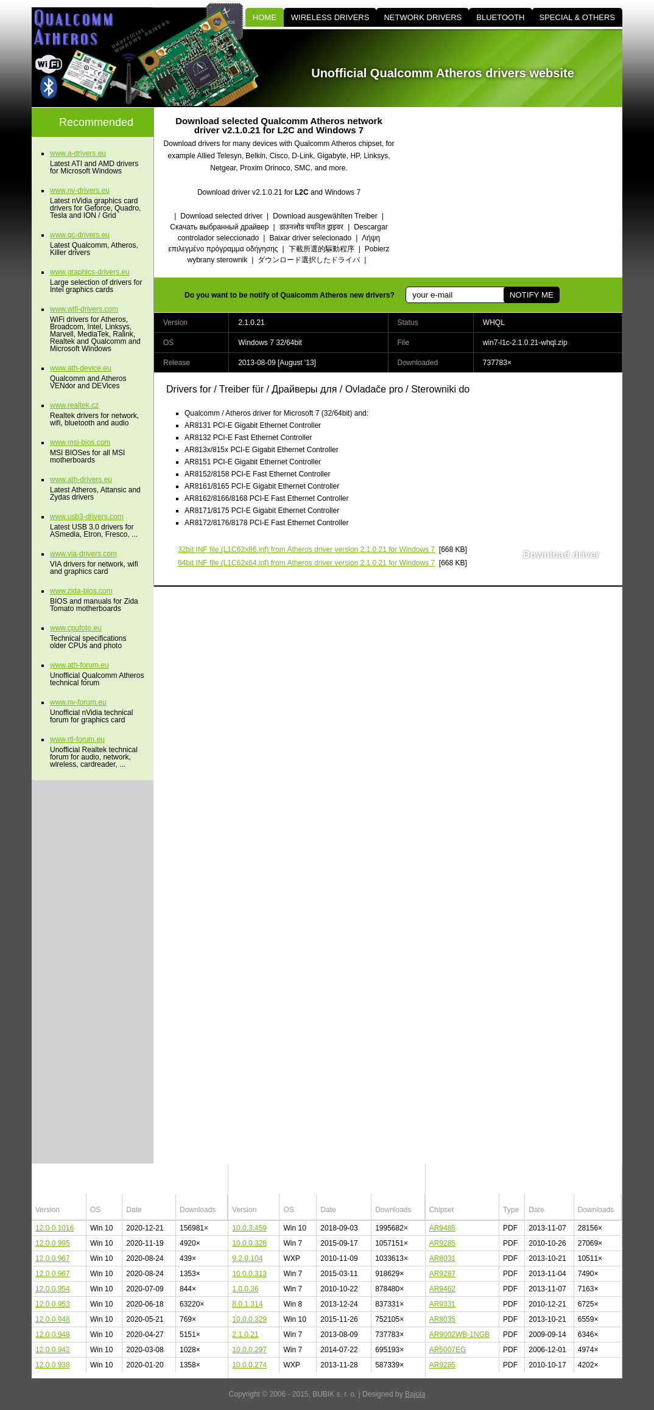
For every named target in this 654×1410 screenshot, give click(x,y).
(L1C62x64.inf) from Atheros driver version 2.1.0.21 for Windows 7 (306, 563)
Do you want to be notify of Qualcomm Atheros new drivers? (290, 295)
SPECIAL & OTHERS (578, 17)
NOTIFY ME (532, 294)
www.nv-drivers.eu (80, 190)
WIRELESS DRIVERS (330, 17)
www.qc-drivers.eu (80, 235)
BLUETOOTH (500, 17)
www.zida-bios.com (81, 591)
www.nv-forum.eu (78, 702)
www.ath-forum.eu (79, 665)
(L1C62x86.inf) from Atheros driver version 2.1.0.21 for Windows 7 (306, 549)
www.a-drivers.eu (78, 153)
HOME (264, 17)
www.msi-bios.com (80, 442)
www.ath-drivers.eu (81, 479)
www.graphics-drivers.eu (90, 272)
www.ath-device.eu (80, 368)
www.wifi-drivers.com (84, 309)
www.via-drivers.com (83, 553)
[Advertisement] (518, 192)
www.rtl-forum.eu (77, 739)
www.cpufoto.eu (76, 628)
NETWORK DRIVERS (423, 17)
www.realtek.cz (74, 405)
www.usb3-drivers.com (87, 516)
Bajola (415, 1394)
